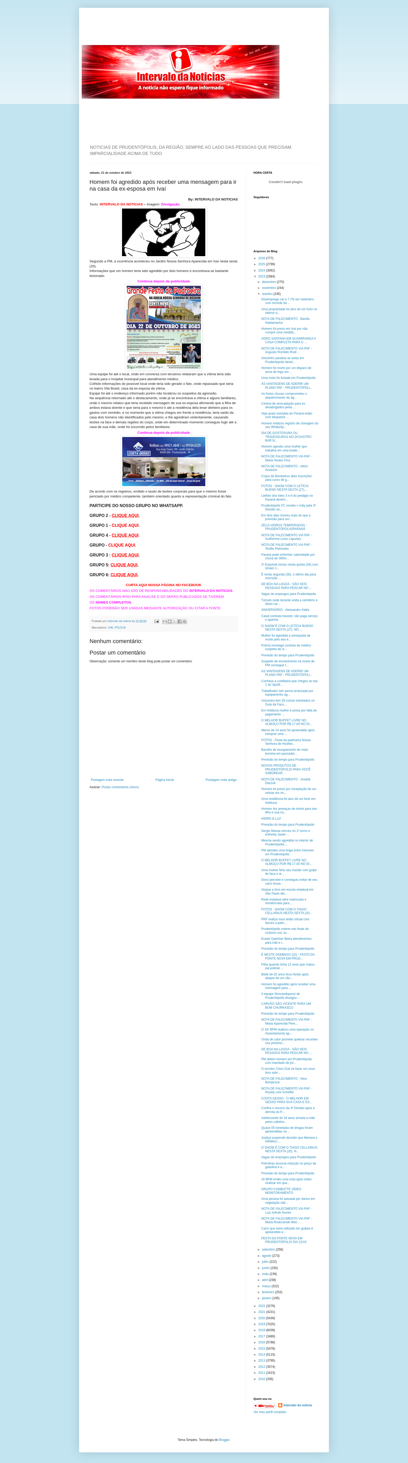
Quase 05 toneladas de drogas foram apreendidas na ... (287, 1129)
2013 (262, 1360)
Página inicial (164, 780)
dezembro (269, 282)
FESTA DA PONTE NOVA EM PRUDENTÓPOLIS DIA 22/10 (284, 1240)
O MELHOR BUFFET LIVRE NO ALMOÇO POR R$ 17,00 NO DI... (286, 722)
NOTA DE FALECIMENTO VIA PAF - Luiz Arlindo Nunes (286, 1210)
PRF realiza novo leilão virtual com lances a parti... (285, 921)
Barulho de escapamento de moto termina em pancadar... (284, 751)
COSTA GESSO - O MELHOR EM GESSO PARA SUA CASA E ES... (286, 1100)
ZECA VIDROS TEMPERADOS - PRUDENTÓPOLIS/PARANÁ (284, 527)
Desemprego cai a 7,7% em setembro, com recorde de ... (288, 301)
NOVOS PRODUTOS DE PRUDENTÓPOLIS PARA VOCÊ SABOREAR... (286, 769)
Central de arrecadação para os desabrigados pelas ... (283, 405)
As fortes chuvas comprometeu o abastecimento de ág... (284, 395)
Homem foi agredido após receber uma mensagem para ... (288, 986)
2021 (262, 1312)
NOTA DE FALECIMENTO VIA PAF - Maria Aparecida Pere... (286, 1021)
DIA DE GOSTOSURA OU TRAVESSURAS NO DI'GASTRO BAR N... (286, 436)
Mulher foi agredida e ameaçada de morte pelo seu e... (285, 637)
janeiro (267, 1298)
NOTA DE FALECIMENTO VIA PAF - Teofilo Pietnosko (286, 546)
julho (266, 1262)
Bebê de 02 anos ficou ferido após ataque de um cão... (285, 976)
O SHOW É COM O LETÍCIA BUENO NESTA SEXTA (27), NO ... (287, 627)
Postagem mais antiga (221, 780)
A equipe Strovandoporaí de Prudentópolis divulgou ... (280, 995)
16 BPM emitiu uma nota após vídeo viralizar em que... (286, 1181)
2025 (262, 264)
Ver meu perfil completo (269, 1412)
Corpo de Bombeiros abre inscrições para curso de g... (286, 478)
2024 (262, 270)
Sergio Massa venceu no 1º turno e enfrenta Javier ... (285, 832)
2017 (262, 1336)
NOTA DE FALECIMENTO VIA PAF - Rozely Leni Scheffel (286, 1090)
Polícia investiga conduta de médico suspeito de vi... (286, 647)
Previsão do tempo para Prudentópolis (287, 655)
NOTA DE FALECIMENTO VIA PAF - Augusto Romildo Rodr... (286, 350)
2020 (262, 1318)
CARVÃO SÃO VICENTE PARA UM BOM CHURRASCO (286, 1005)
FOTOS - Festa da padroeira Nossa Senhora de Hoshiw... (286, 742)
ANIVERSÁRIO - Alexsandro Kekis (285, 610)
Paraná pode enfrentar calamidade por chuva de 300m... (288, 556)
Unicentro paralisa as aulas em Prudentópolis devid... (282, 360)
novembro (269, 288)
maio (266, 1274)
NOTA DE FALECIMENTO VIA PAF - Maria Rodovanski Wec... (286, 1220)
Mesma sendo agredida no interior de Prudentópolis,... (287, 842)
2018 (262, 1330)
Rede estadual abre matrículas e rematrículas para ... (283, 901)
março (267, 1286)
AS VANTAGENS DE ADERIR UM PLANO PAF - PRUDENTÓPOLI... (287, 385)
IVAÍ (110, 627)
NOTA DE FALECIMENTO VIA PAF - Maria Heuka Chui (286, 458)
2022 (262, 1306)
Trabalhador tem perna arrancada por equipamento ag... (287, 692)
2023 (262, 276)
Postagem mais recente (107, 780)
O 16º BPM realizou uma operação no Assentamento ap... (287, 1031)
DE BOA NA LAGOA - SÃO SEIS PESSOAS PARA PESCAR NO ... (286, 586)
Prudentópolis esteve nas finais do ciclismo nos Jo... (285, 930)
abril (265, 1280)
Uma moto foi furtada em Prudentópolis (288, 378)
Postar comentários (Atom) (120, 787)
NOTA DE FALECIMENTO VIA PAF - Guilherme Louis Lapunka (286, 537)
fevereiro (268, 1292)
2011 (262, 1373)
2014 (262, 1354)
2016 (262, 1342)
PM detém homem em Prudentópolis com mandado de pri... (286, 1061)
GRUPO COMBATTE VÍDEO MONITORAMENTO (281, 1191)
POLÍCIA (120, 627)
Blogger (224, 1440)
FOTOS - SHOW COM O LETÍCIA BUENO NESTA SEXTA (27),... (284, 487)
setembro (269, 1249)
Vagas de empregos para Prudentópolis (288, 594)
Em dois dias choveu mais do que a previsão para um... (285, 517)
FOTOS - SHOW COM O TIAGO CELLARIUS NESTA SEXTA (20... (286, 911)
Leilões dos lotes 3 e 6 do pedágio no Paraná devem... (287, 497)
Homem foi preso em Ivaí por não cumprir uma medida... (284, 330)
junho (266, 1268)
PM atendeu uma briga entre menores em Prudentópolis (287, 852)
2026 (262, 258)
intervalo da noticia (119, 621)
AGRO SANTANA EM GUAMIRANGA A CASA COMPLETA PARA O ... (288, 340)
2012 (262, 1367)
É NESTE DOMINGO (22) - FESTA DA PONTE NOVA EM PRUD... (288, 956)
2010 (262, 1379)
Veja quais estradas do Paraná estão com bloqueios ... (286, 415)
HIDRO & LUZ (271, 818)
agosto (267, 1256)
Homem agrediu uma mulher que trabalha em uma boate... (284, 448)
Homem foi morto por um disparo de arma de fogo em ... (286, 369)
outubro (267, 294)
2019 (262, 1324)
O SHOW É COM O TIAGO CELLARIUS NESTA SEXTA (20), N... (289, 1149)
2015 (262, 1348)
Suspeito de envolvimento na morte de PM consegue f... (288, 663)
